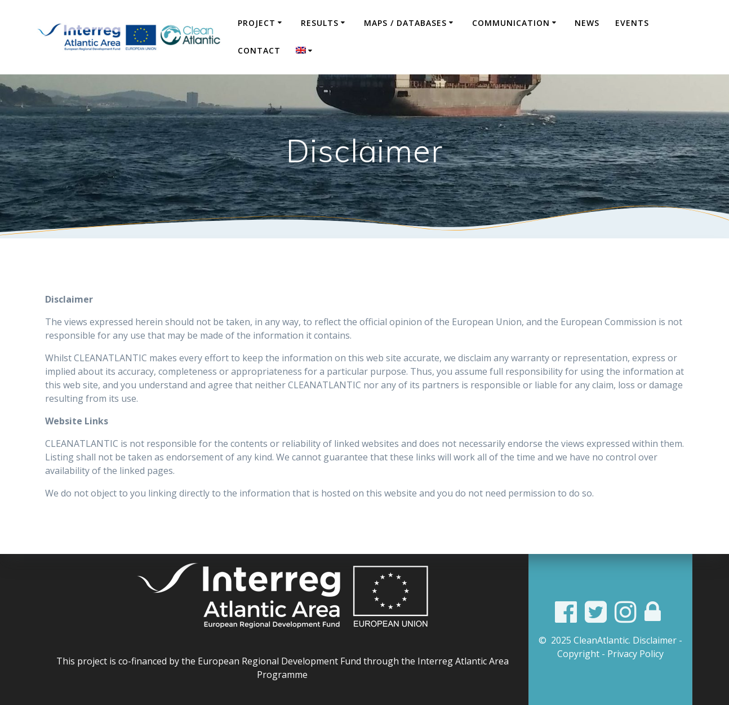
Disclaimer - (657, 640)
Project (256, 22)
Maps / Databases (405, 22)
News (587, 22)
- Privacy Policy (633, 654)
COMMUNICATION (511, 22)
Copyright (578, 654)
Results (320, 22)
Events (632, 22)
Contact (259, 50)
